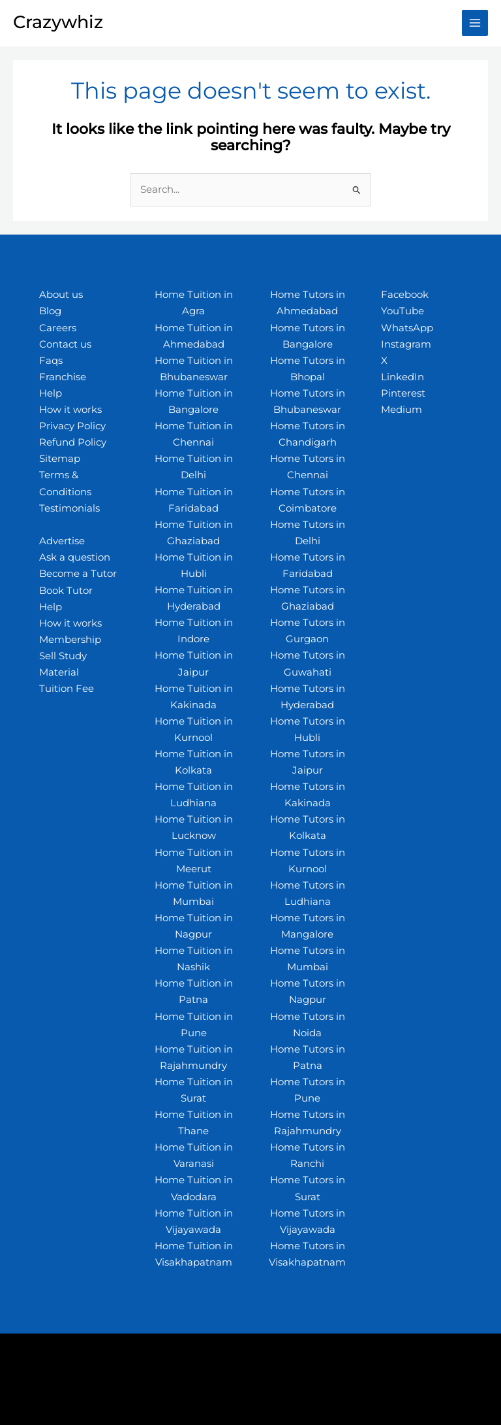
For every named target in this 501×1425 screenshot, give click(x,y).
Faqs (51, 361)
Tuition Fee (66, 689)
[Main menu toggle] (475, 23)
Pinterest (403, 393)
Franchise (62, 377)
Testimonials (69, 508)
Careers (57, 328)
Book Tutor (66, 591)
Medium (401, 410)
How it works (70, 410)
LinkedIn (402, 377)
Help (50, 393)
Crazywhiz (58, 22)
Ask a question (74, 557)
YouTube (402, 311)
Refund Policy (72, 442)
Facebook (405, 295)
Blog (50, 311)
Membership (70, 640)
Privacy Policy (72, 426)
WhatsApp (407, 328)
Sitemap (59, 459)
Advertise (62, 541)
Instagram (406, 344)
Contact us (65, 344)
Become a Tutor (78, 574)
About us (61, 295)
